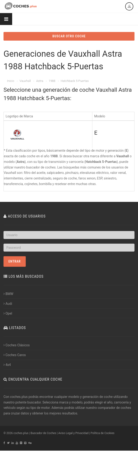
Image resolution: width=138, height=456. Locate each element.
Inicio (10, 81)
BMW (8, 294)
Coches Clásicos (17, 345)
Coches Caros (15, 355)
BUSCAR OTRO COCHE (69, 36)
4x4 (7, 365)
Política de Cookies (102, 433)
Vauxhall (25, 81)
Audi (8, 303)
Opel (8, 313)
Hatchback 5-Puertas (75, 81)
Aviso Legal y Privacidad (73, 433)
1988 (52, 81)
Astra (39, 81)
